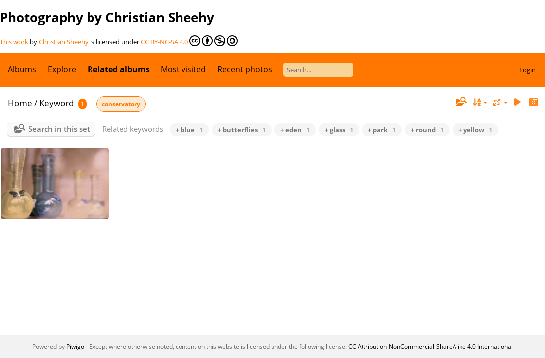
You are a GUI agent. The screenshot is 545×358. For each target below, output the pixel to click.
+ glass (339, 129)
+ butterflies (242, 129)
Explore (62, 69)
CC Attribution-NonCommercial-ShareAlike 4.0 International (430, 346)
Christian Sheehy (64, 41)
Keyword (56, 103)
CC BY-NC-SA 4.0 (189, 40)
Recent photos (244, 69)
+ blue (189, 129)
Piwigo (75, 346)
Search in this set (59, 129)
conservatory (121, 104)
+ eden (295, 129)
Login (527, 69)
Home (20, 103)
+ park (382, 129)
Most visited (183, 69)
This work (14, 41)
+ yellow (475, 129)
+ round (427, 129)
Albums (22, 69)
